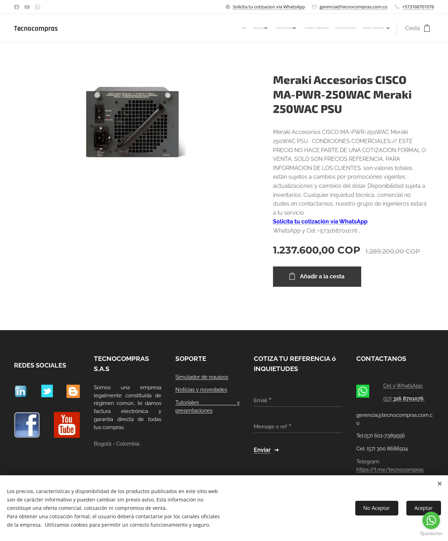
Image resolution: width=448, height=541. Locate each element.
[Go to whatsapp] (431, 520)
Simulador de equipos (201, 377)
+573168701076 (418, 6)
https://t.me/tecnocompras (390, 470)
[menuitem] (339, 28)
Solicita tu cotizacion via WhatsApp (269, 6)
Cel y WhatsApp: (404, 386)
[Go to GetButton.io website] (431, 534)
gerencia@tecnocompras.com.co (353, 6)
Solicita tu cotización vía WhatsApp (320, 221)
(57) (404, 399)
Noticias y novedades (201, 390)
